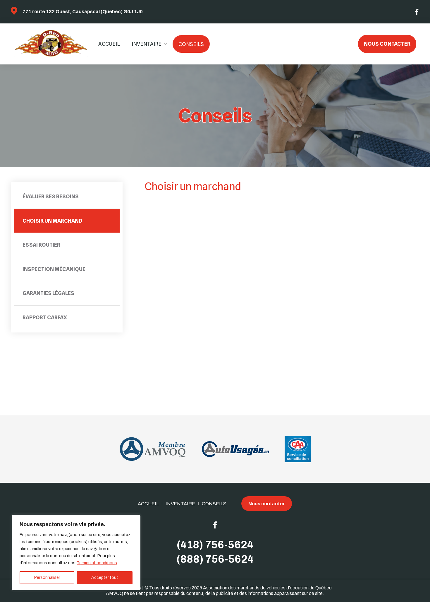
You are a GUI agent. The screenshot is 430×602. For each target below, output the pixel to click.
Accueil (109, 44)
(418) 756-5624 (215, 545)
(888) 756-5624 (215, 559)
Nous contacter (387, 44)
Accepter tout (104, 577)
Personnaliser (47, 577)
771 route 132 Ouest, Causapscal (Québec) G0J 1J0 (83, 11)
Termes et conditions (97, 563)
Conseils (191, 44)
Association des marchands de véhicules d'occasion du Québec (267, 587)
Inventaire (146, 44)
